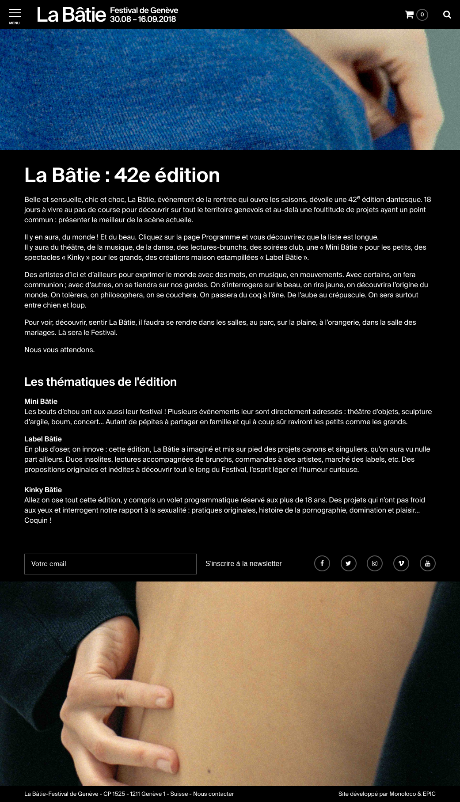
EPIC (429, 794)
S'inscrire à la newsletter (243, 563)
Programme (220, 237)
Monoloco (402, 794)
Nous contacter (213, 794)
